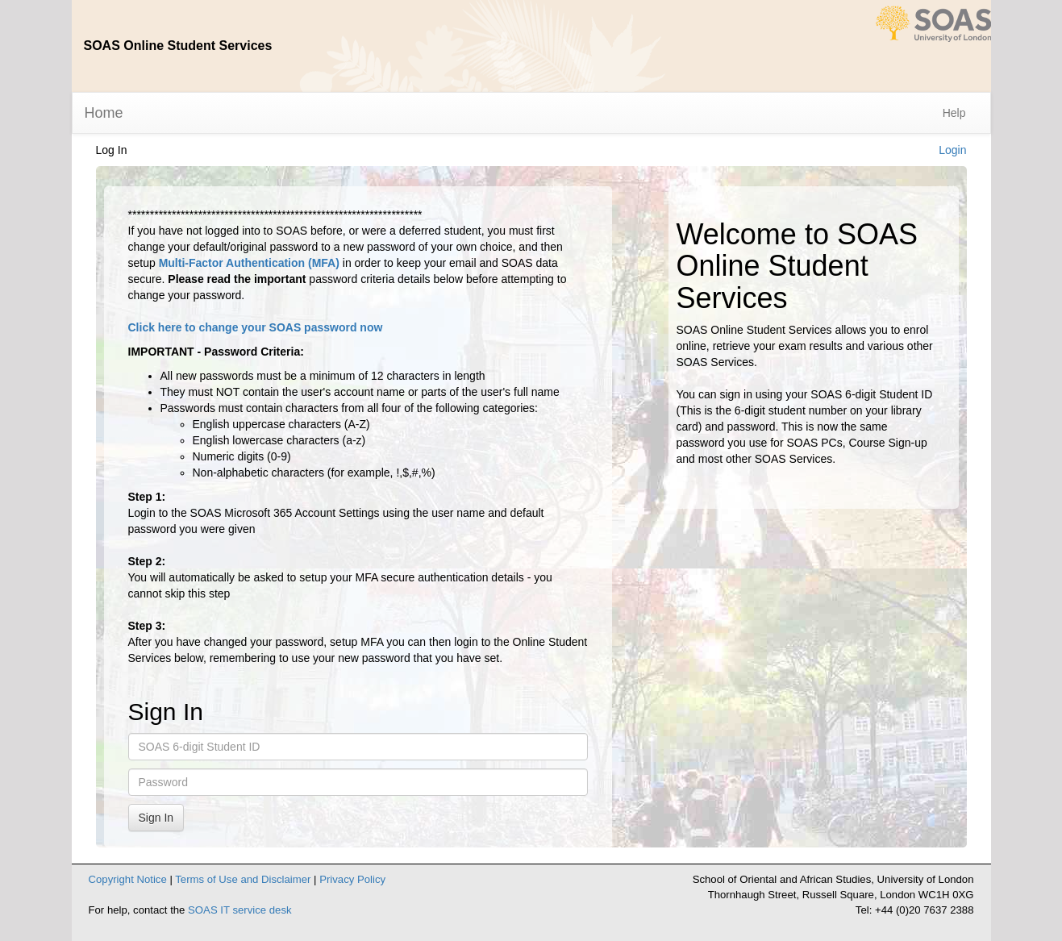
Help (954, 112)
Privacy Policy (352, 879)
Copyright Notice (128, 879)
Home (104, 113)
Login (952, 150)
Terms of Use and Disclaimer (242, 879)
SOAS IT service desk (239, 910)
